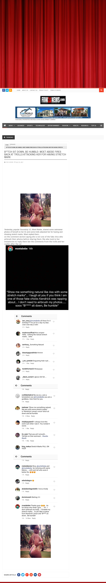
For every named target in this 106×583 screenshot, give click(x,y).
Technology (40, 125)
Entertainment (53, 125)
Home (18, 90)
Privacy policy (43, 90)
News (11, 125)
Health (75, 125)
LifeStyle (7, 130)
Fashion (65, 125)
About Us (25, 90)
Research (84, 125)
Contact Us (33, 90)
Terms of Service (55, 90)
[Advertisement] (53, 14)
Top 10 (93, 125)
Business (21, 125)
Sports (30, 125)
